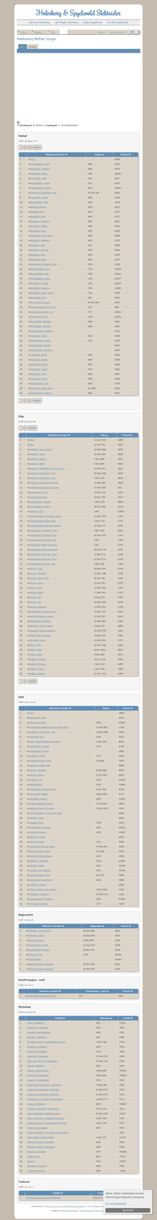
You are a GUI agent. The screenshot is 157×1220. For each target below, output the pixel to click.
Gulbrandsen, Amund (40, 345)
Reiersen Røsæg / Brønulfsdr (40, 1142)
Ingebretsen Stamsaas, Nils (42, 564)
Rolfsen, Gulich (37, 669)
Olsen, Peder (36, 650)
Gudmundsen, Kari (38, 497)
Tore (33, 159)
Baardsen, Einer (38, 216)
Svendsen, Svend (37, 885)
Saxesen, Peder (36, 865)
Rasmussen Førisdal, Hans (41, 846)
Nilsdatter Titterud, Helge (41, 626)
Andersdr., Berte (37, 454)
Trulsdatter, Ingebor (38, 904)
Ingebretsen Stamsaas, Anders (44, 549)
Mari (32, 444)
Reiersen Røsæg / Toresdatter (41, 1147)
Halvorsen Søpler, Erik (39, 765)
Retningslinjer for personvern (93, 1210)
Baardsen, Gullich (39, 226)
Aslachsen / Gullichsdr (37, 1028)
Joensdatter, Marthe (38, 794)
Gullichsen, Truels (39, 379)
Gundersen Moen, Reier (42, 388)
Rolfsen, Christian (38, 664)
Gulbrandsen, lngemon (41, 350)
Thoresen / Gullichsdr (37, 1166)
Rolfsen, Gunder (37, 673)
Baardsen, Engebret (40, 221)
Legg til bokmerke (117, 32)
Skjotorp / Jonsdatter (36, 1152)
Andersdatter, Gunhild (41, 188)
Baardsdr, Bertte (38, 207)
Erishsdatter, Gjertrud (40, 326)
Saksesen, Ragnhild (38, 861)
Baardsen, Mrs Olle (40, 250)
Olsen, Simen (36, 654)
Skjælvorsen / (33, 1156)
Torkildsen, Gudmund (39, 894)
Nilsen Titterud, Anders (40, 635)
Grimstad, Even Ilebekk (41, 331)
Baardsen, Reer (38, 255)
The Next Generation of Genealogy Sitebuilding (64, 1206)
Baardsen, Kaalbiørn (40, 240)
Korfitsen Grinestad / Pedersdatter (43, 1109)
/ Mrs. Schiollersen (35, 1023)
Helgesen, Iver (36, 511)
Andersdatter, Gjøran (40, 183)
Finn (23, 32)
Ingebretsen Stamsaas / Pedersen (43, 1094)
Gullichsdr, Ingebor (39, 360)
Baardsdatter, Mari (39, 202)
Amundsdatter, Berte (40, 164)
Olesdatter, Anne (37, 640)
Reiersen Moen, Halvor (40, 851)
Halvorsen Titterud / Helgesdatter (42, 1061)
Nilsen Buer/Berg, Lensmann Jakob (45, 813)
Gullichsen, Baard (39, 369)
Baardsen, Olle (38, 245)
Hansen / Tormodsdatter (38, 1080)
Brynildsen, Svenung (40, 288)
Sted (22, 46)
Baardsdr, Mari (37, 212)
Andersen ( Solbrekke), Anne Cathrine (47, 468)
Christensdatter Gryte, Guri (43, 307)
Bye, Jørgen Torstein (40, 302)
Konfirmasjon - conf (97, 991)
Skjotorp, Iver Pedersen (40, 870)
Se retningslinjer (115, 1203)
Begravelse (98, 926)
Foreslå (32, 46)
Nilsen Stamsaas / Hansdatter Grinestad (45, 1118)
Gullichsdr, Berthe (39, 355)
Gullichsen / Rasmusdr (37, 1056)
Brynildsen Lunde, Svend (42, 293)
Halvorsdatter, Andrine (41, 393)
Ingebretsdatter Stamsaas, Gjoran (45, 526)
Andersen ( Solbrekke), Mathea (44, 483)
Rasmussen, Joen (37, 718)
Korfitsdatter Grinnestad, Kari (43, 611)
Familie (60, 1018)
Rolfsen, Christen (38, 659)
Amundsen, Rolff (38, 178)
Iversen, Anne (36, 569)
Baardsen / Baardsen (37, 1037)
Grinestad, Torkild (39, 336)
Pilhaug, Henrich (37, 837)
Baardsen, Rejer (38, 259)
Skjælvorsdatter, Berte (39, 875)
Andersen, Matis (37, 464)
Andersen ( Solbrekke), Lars (44, 193)
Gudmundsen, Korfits (40, 340)
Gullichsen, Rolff (38, 374)
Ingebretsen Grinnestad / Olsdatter (43, 1090)
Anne (32, 440)
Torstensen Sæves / (36, 1171)
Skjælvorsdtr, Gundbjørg (40, 880)
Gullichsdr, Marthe (39, 364)
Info (53, 32)
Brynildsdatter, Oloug (40, 278)
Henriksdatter (35, 784)
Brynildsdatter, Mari (40, 274)
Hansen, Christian (37, 770)
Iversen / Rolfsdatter (36, 1104)
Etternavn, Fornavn (56, 154)
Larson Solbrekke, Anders (42, 616)
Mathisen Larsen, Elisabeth (41, 808)
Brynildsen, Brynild (39, 283)
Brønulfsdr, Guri (38, 298)
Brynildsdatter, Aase (40, 269)
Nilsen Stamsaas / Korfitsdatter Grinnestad (47, 1123)
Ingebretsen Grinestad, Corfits (44, 530)
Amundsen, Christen (40, 169)
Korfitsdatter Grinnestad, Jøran (41, 996)
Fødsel (99, 154)
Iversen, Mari (36, 588)
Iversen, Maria (36, 592)
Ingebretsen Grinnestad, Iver (43, 540)
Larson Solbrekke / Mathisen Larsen (43, 1113)
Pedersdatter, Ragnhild (39, 827)
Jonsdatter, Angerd (38, 799)
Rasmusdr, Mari (36, 842)
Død (106, 708)
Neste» (36, 147)
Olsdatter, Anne (36, 818)
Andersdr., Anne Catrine (41, 449)
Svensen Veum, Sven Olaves (42, 889)
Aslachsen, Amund (39, 197)
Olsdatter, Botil (36, 823)
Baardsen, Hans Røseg (42, 235)
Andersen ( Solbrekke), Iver (42, 473)
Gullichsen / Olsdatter (37, 1047)
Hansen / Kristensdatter (38, 1070)
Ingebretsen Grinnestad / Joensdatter (44, 1085)
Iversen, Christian (38, 573)
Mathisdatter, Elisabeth (40, 621)
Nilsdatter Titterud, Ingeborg (43, 631)
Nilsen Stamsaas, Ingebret (41, 969)
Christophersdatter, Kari (42, 312)
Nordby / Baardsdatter (37, 1128)
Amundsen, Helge (39, 173)
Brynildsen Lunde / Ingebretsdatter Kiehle (46, 1042)
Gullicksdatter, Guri (39, 383)
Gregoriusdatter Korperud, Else (44, 487)
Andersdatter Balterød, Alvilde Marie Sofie (48, 727)
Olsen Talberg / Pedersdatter (40, 1137)
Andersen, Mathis (38, 459)
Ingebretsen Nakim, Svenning (43, 545)
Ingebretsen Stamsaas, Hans (43, 554)
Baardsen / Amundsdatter (39, 1032)
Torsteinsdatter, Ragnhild (40, 899)
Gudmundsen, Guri (38, 492)
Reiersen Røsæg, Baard (40, 856)
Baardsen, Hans (38, 231)
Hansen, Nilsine (36, 775)
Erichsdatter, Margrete (41, 321)
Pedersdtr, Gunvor (37, 832)
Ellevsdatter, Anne (39, 317)
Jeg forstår (128, 1210)
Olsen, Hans (35, 645)
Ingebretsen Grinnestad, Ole (42, 789)
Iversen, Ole (35, 597)
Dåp (104, 435)
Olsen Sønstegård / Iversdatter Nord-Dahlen (47, 1132)
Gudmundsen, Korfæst (40, 502)
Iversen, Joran (36, 583)
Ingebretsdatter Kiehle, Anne (43, 521)
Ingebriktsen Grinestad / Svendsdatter (44, 1099)
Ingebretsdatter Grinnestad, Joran (45, 516)
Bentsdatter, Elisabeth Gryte (44, 264)
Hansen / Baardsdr (35, 1066)
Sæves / (31, 1161)
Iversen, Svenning (38, 607)
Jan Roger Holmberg (69, 1210)
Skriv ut (101, 32)
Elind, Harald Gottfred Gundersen (44, 741)
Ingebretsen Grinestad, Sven (43, 535)
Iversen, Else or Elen (39, 578)
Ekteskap (106, 1018)
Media (38, 32)
